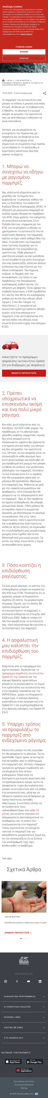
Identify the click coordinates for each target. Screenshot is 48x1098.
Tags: (4, 858)
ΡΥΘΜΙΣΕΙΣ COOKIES (24, 44)
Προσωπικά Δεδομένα (24, 1085)
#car (9, 858)
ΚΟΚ (4, 227)
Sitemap (24, 1088)
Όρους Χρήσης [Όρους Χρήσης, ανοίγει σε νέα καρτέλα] (27, 32)
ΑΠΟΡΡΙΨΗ (24, 56)
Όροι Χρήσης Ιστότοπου (24, 1081)
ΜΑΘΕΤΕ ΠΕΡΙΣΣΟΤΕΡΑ (24, 373)
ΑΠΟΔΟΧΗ (24, 50)
